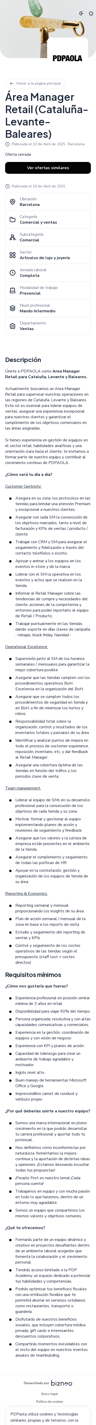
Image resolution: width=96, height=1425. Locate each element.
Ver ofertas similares (48, 168)
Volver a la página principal (35, 83)
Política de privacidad (49, 1409)
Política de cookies (49, 1402)
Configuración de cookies (49, 1417)
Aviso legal (49, 1394)
